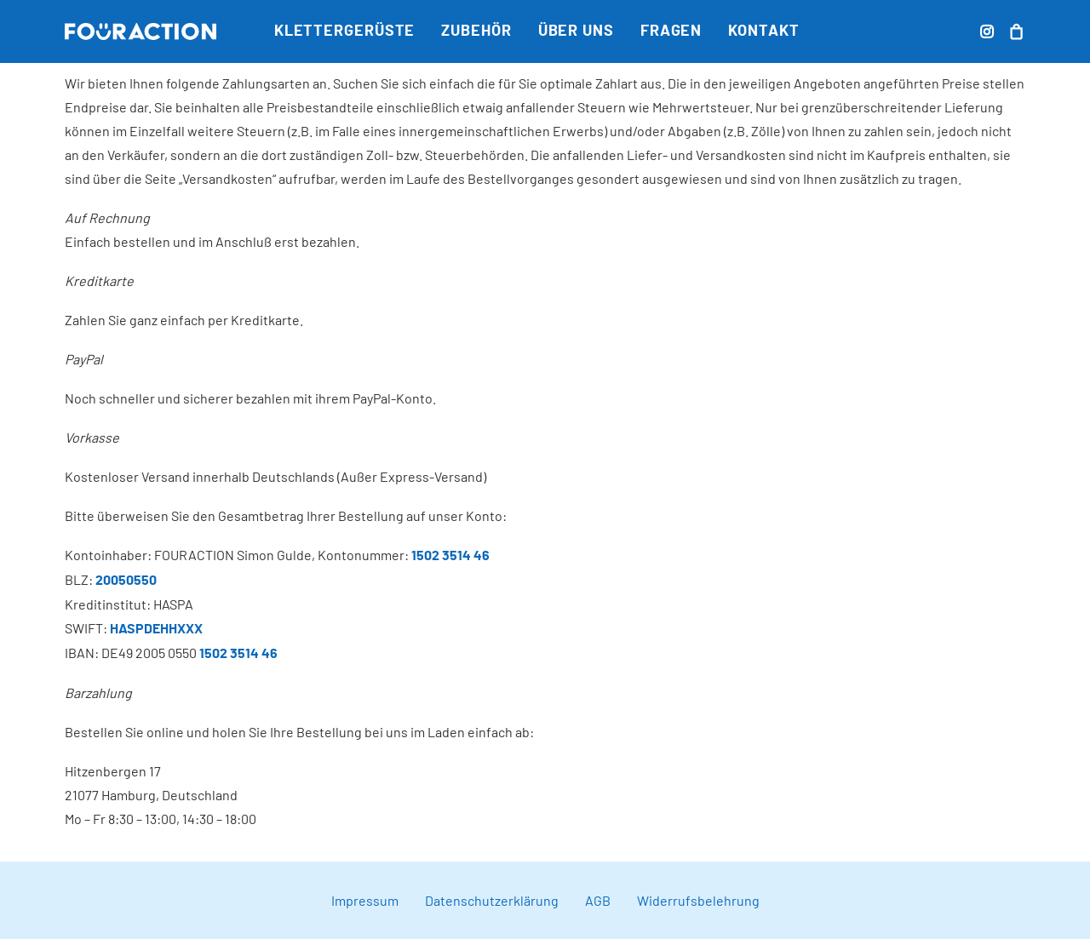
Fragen (671, 31)
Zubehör (476, 31)
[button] (989, 31)
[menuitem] (344, 31)
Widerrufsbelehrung (698, 900)
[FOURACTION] (140, 31)
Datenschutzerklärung (492, 900)
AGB (598, 900)
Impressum (365, 900)
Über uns (576, 31)
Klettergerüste (345, 31)
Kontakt (763, 31)
